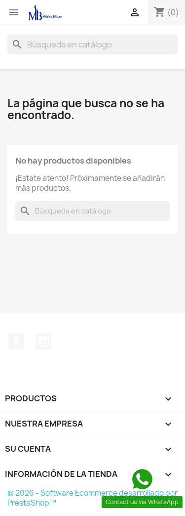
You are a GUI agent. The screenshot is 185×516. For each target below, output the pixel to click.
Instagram (43, 341)
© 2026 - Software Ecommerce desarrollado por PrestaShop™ (92, 498)
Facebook (16, 341)
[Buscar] (92, 44)
